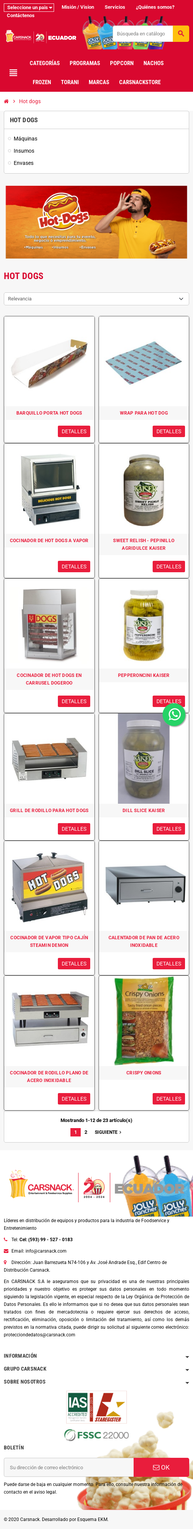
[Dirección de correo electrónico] (69, 1467)
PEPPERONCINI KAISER (144, 675)
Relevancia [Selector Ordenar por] (20, 299)
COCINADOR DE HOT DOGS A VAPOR (49, 540)
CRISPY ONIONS (143, 1073)
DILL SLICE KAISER (144, 810)
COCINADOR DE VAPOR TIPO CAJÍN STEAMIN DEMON (49, 941)
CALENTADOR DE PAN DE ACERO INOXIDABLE (143, 941)
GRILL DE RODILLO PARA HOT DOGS (49, 810)
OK (161, 1467)
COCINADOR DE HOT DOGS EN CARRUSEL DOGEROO (49, 679)
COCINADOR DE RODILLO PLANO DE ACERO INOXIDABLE (49, 1076)
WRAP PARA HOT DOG (144, 413)
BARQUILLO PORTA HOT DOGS (49, 413)
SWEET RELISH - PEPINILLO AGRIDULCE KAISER (143, 544)
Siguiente (109, 1132)
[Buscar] (151, 34)
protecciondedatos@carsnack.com (39, 1334)
